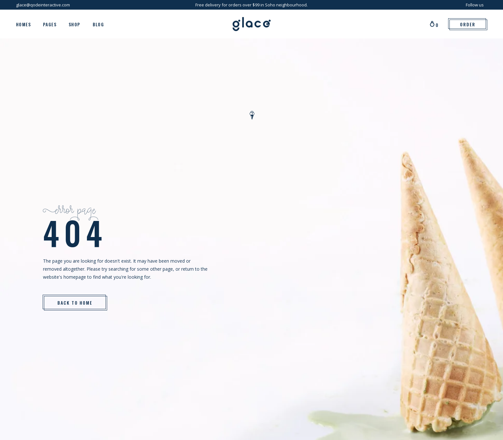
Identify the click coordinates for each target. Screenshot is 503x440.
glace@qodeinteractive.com (43, 5)
